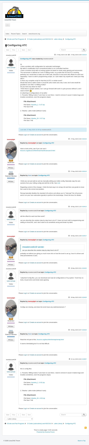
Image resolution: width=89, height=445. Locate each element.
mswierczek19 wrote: (33, 247)
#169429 (84, 330)
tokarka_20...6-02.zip (38, 398)
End (29, 50)
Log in (26, 135)
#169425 (84, 268)
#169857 (84, 359)
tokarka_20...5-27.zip (38, 118)
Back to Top (81, 441)
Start (7, 50)
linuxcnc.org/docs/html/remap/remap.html (50, 339)
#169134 (84, 54)
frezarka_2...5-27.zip (38, 105)
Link (58, 183)
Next (23, 50)
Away (11, 160)
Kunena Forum (50, 432)
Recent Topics (15, 34)
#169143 (84, 171)
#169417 (84, 235)
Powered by (40, 432)
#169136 (84, 139)
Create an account (36, 135)
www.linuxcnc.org (34, 34)
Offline (11, 174)
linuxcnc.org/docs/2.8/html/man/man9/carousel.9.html (37, 150)
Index (7, 34)
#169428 (84, 297)
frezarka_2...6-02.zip (38, 382)
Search (24, 34)
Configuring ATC (26, 59)
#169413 (84, 206)
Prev (13, 50)
